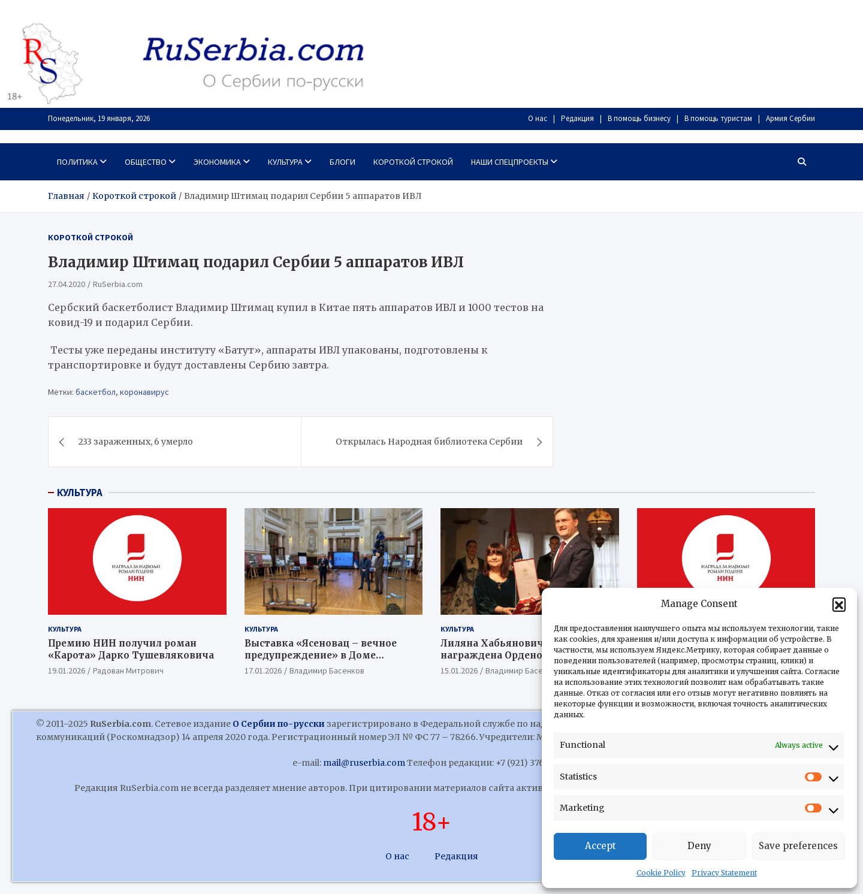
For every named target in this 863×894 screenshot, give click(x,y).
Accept (600, 845)
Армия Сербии (790, 118)
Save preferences (798, 845)
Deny (699, 845)
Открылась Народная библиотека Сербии (429, 441)
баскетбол (96, 391)
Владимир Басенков (326, 670)
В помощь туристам (718, 118)
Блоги (342, 161)
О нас (537, 118)
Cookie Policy (661, 872)
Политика (77, 161)
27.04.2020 (66, 284)
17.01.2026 (263, 670)
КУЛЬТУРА (79, 492)
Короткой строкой (413, 161)
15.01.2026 (459, 670)
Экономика (217, 161)
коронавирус (144, 391)
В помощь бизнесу (639, 118)
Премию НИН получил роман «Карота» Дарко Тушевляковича (131, 649)
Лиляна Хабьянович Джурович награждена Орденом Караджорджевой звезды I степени (519, 661)
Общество (146, 161)
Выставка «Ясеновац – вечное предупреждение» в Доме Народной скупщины (321, 655)
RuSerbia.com (118, 284)
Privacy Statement (724, 872)
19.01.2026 (66, 670)
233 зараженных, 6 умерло (136, 441)
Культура (285, 161)
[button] (839, 604)
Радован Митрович (128, 670)
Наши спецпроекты (509, 161)
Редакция (577, 118)
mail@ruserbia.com (364, 762)
